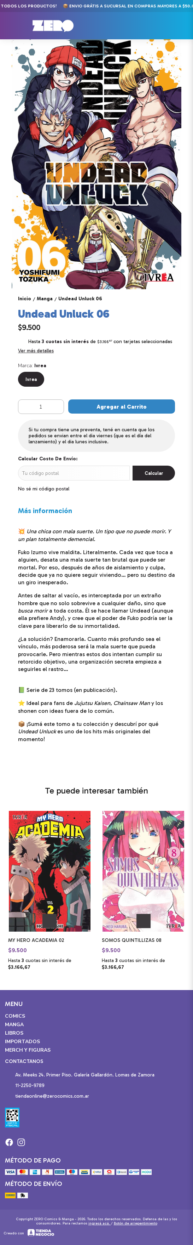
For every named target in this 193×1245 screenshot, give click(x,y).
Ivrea (31, 379)
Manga (14, 1024)
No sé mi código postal (43, 489)
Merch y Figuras (28, 1050)
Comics (15, 1016)
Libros (14, 1033)
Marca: (32, 365)
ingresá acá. (99, 1223)
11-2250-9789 (25, 1086)
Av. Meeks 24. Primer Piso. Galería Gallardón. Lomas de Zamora (79, 1075)
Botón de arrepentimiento (135, 1223)
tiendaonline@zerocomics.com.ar (47, 1096)
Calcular (154, 473)
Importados (22, 1041)
